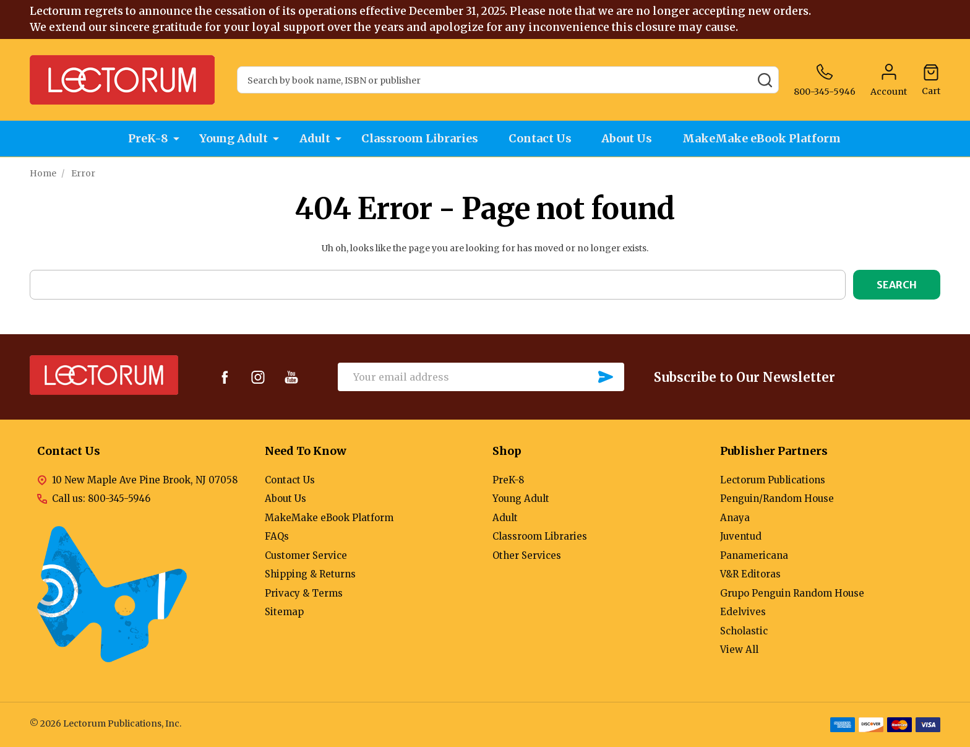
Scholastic (744, 631)
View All (739, 649)
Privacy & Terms (304, 593)
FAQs (277, 536)
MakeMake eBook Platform (765, 139)
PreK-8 (146, 139)
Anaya (735, 518)
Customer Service (306, 555)
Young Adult (232, 139)
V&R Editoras (750, 574)
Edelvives (743, 612)
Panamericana (754, 555)
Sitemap (284, 612)
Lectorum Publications (772, 480)
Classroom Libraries (419, 139)
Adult (313, 139)
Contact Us (540, 139)
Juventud (741, 536)
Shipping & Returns (310, 574)
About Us (629, 139)
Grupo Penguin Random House (792, 593)
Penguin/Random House (777, 498)
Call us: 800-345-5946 (101, 498)
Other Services (526, 555)
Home (43, 173)
